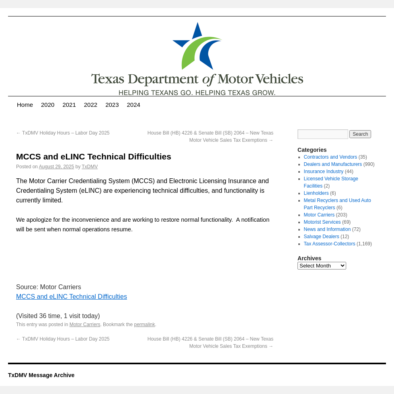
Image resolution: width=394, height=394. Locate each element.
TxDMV (90, 166)
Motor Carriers (85, 324)
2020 (47, 104)
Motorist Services (322, 222)
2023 (112, 104)
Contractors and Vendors (330, 157)
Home (25, 104)
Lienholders (316, 193)
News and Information (327, 229)
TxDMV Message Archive (41, 375)
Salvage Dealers (321, 236)
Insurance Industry (324, 171)
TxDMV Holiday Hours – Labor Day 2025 (63, 133)
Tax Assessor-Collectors (329, 244)
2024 (133, 104)
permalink (144, 324)
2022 (90, 104)
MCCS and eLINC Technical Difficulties (71, 296)
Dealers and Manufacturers (333, 164)
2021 (69, 104)
